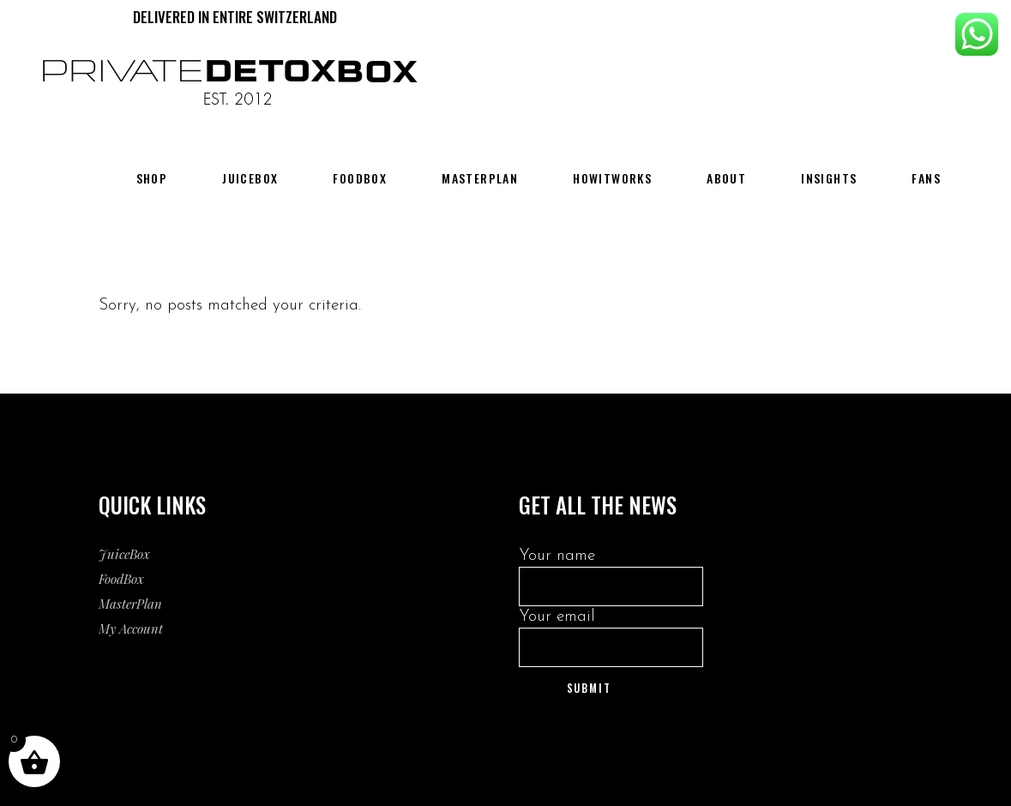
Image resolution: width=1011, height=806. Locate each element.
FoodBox (121, 578)
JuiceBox (124, 553)
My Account (131, 628)
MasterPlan (130, 603)
